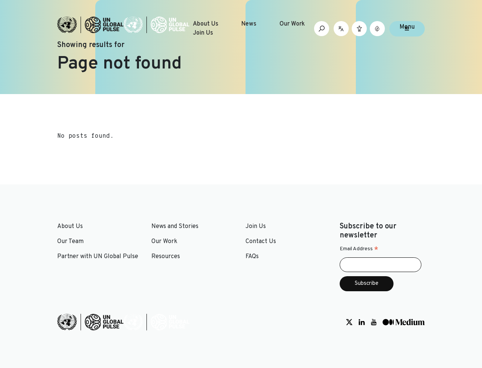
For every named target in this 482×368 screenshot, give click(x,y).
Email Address (359, 249)
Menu (407, 27)
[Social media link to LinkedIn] (361, 322)
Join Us (203, 33)
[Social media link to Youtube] (374, 322)
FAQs (252, 256)
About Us (205, 24)
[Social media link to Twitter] (349, 322)
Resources (165, 256)
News (248, 24)
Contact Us (261, 241)
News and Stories (174, 226)
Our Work (292, 24)
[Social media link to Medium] (404, 322)
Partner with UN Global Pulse (97, 256)
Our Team (70, 241)
